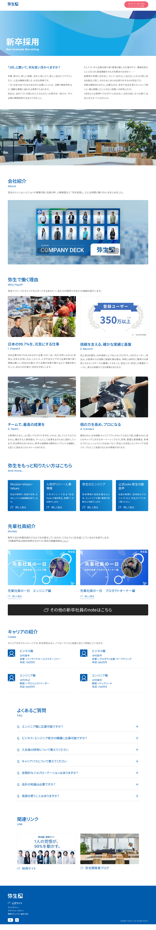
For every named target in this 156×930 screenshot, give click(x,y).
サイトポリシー (13, 913)
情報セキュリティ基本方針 (18, 919)
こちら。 (66, 540)
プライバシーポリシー (16, 916)
